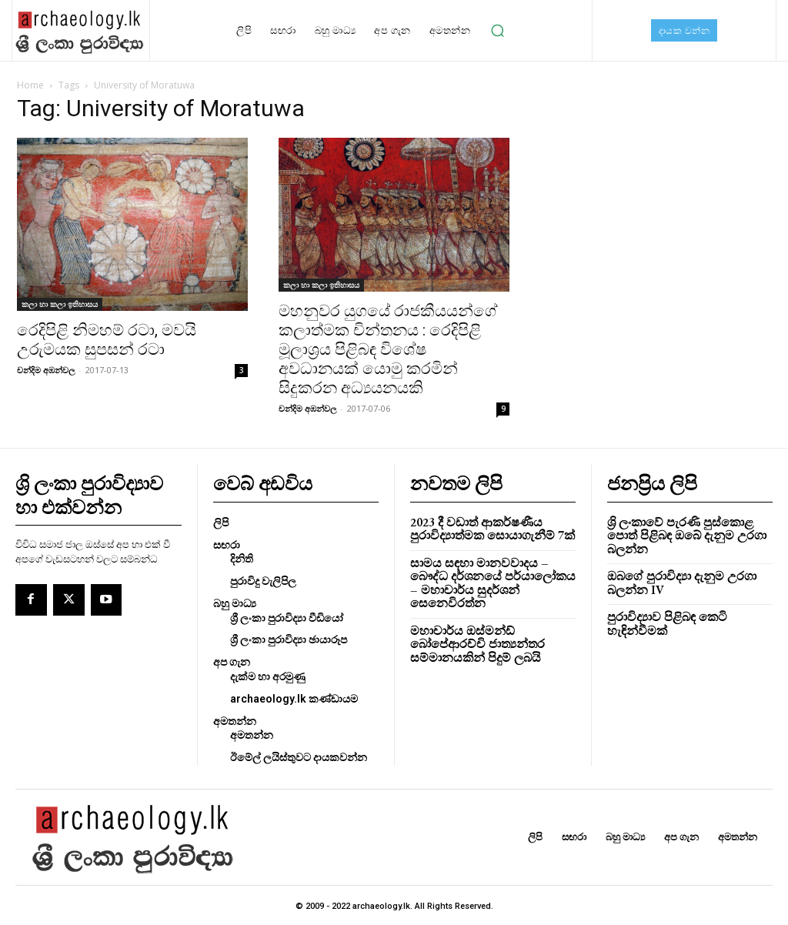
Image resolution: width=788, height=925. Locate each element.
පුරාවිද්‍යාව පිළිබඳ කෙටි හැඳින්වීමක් (662, 606)
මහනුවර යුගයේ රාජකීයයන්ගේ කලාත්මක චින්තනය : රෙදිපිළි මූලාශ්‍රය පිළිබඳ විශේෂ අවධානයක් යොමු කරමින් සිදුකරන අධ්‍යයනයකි (388, 349)
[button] (497, 30)
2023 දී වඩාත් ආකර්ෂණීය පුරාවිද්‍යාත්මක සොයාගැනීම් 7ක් (487, 526)
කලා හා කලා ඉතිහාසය (60, 304)
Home (30, 85)
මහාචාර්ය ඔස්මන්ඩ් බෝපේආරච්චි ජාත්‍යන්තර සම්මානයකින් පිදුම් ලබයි (473, 626)
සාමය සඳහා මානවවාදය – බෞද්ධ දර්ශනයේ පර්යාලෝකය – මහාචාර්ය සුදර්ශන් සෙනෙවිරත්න (492, 573)
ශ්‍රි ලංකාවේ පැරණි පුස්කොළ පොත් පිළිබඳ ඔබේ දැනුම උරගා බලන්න (690, 526)
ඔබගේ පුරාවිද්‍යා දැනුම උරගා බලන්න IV (676, 566)
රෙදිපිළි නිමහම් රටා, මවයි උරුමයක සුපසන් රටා (106, 340)
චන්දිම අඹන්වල (46, 370)
